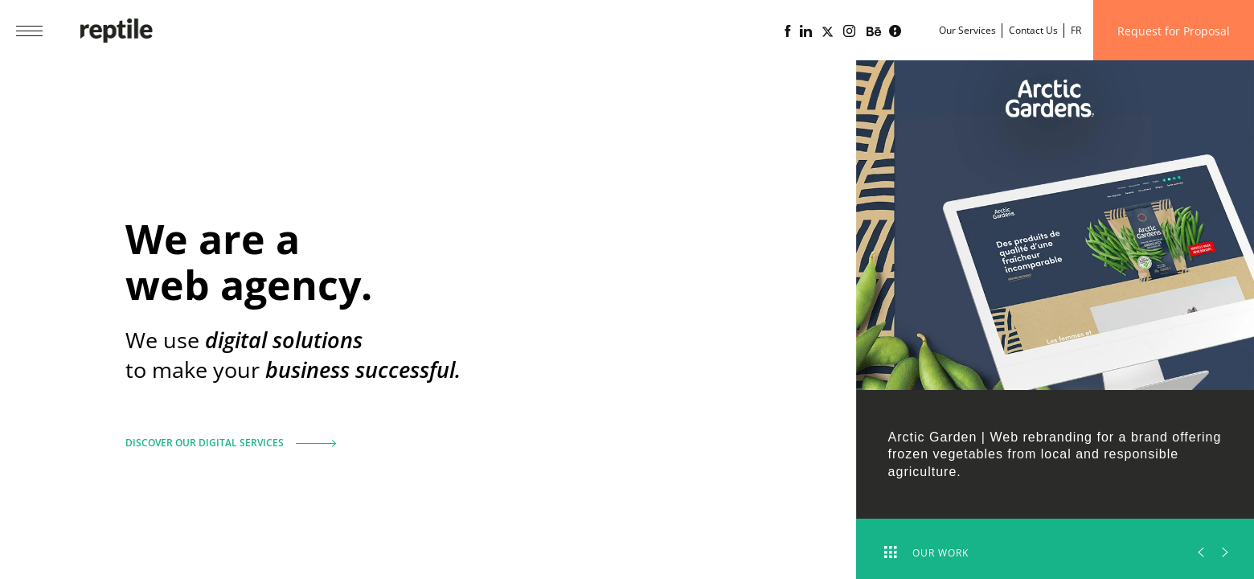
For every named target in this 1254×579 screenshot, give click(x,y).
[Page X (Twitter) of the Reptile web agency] (828, 31)
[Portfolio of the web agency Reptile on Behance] (874, 32)
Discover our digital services (224, 436)
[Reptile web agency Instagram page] (849, 31)
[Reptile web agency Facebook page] (787, 31)
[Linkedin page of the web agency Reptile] (806, 31)
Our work (926, 553)
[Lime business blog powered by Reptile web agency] (895, 31)
